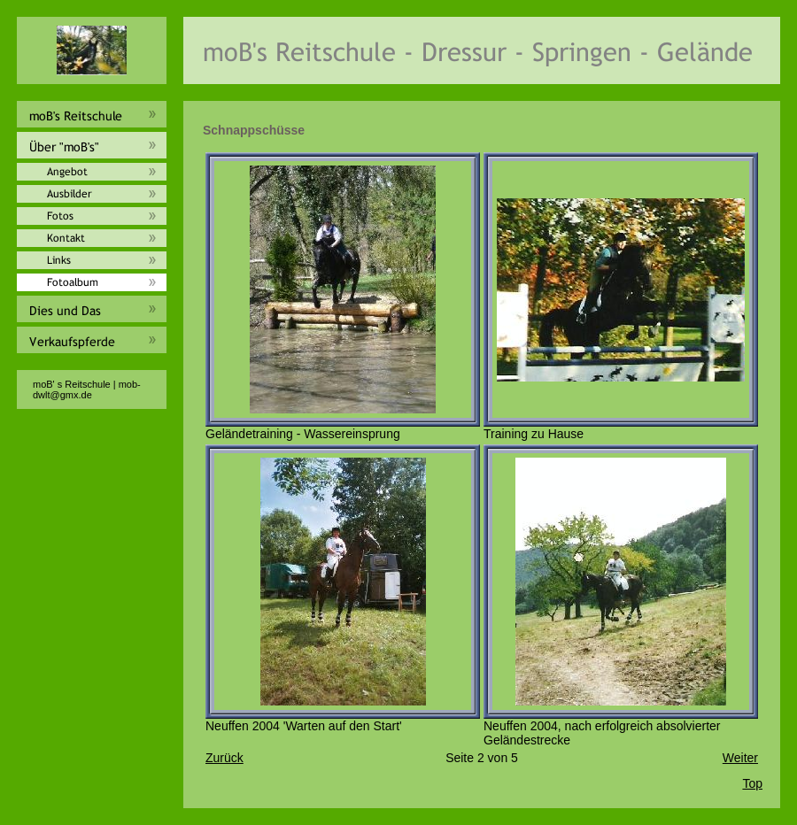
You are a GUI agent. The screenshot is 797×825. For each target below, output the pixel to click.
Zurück (224, 758)
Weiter (740, 758)
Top (752, 783)
